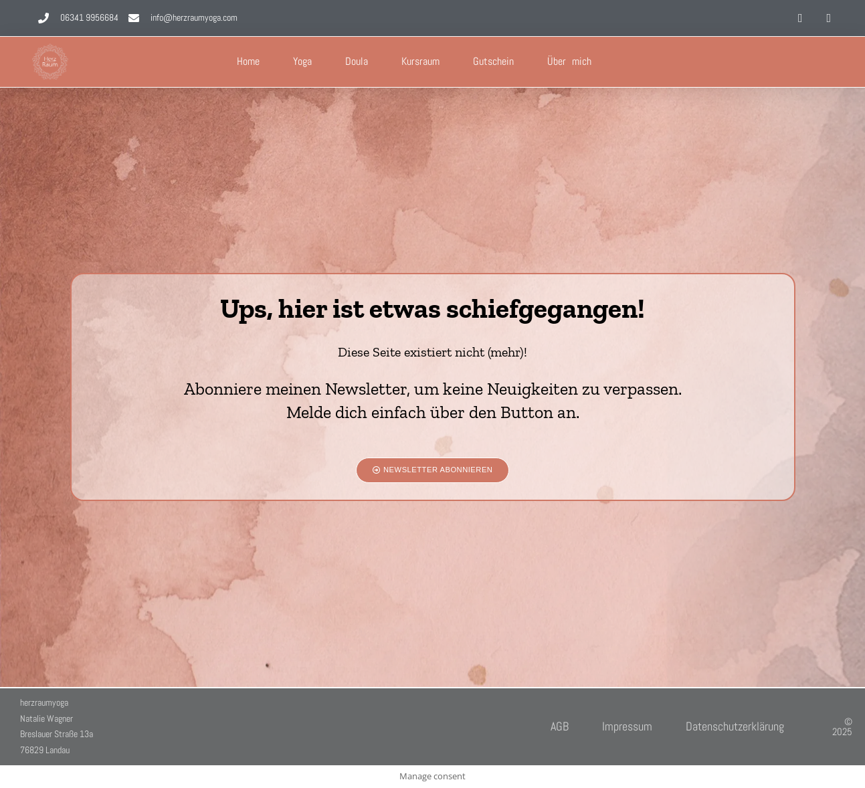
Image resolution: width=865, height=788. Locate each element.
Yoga (302, 61)
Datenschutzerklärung (735, 726)
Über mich (569, 61)
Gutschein (493, 61)
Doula (356, 61)
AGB (560, 726)
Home (248, 61)
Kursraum (420, 61)
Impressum (627, 726)
